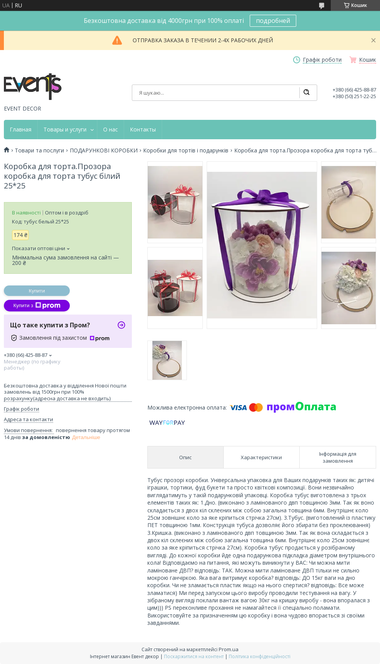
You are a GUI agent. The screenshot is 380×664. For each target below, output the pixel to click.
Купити (37, 291)
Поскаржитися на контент (194, 656)
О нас (110, 129)
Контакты (143, 129)
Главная (20, 129)
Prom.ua (228, 649)
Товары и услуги (64, 129)
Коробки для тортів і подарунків (185, 150)
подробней (273, 20)
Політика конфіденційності (259, 656)
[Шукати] (306, 92)
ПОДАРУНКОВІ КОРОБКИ (104, 150)
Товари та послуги (39, 150)
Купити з (36, 305)
